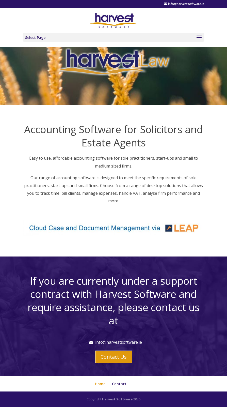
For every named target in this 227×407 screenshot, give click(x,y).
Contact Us (114, 356)
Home (100, 383)
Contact (119, 383)
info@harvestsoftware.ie (118, 342)
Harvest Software (117, 399)
